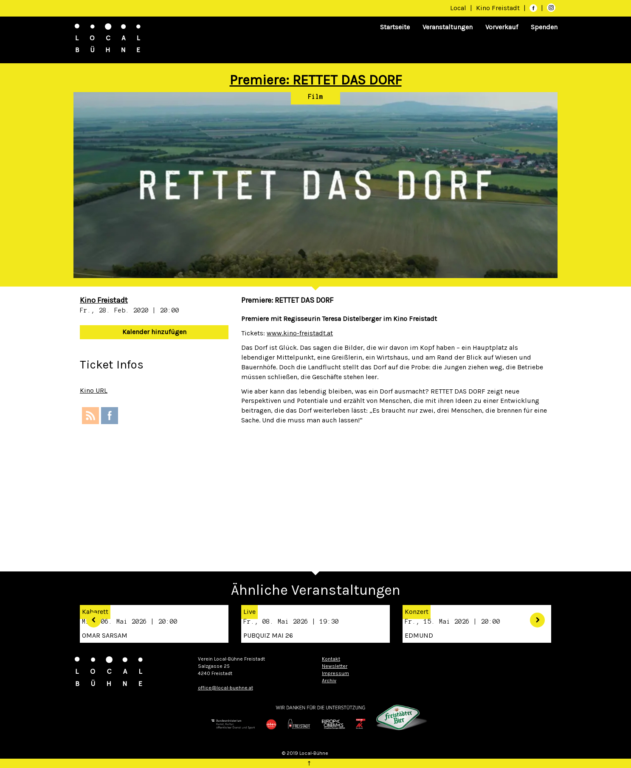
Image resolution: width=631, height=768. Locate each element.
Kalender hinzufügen (154, 332)
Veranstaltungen (448, 27)
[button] (90, 617)
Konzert (416, 612)
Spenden (544, 27)
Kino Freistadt (498, 8)
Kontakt (331, 659)
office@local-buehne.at (225, 688)
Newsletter (334, 666)
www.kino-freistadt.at (300, 333)
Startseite (395, 27)
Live (249, 612)
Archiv (329, 681)
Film (315, 96)
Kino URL (93, 390)
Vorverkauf (501, 27)
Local (458, 8)
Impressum (335, 673)
